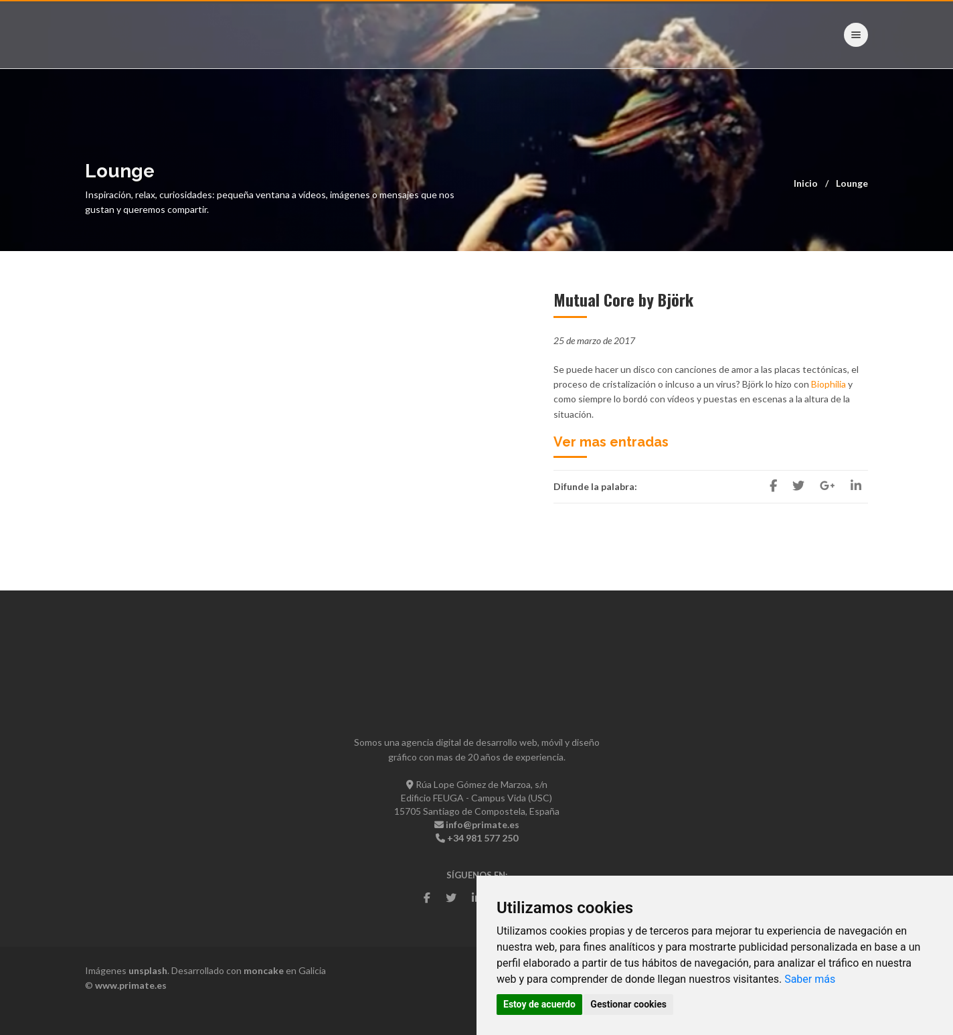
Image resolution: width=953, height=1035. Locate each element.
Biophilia (828, 384)
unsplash (147, 970)
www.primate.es (131, 985)
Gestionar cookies (628, 1004)
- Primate (127, 34)
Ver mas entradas (611, 442)
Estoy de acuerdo (539, 1004)
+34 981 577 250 (482, 838)
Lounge (852, 183)
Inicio (806, 183)
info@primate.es (482, 824)
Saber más (809, 979)
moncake (264, 970)
